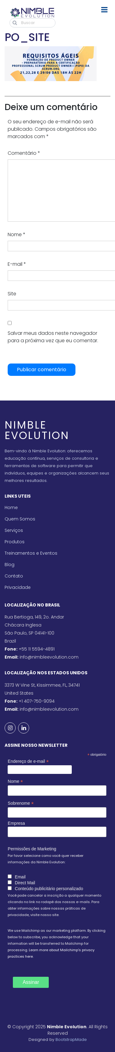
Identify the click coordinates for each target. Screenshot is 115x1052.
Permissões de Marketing (32, 848)
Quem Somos (20, 519)
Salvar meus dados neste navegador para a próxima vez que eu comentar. (53, 337)
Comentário (24, 153)
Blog (9, 564)
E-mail (17, 264)
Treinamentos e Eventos (31, 553)
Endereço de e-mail (28, 761)
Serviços (14, 530)
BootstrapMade (71, 1039)
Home (11, 507)
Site (12, 293)
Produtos (15, 542)
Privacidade (18, 587)
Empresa (16, 823)
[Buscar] (33, 22)
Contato (14, 576)
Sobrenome (20, 803)
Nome (16, 234)
